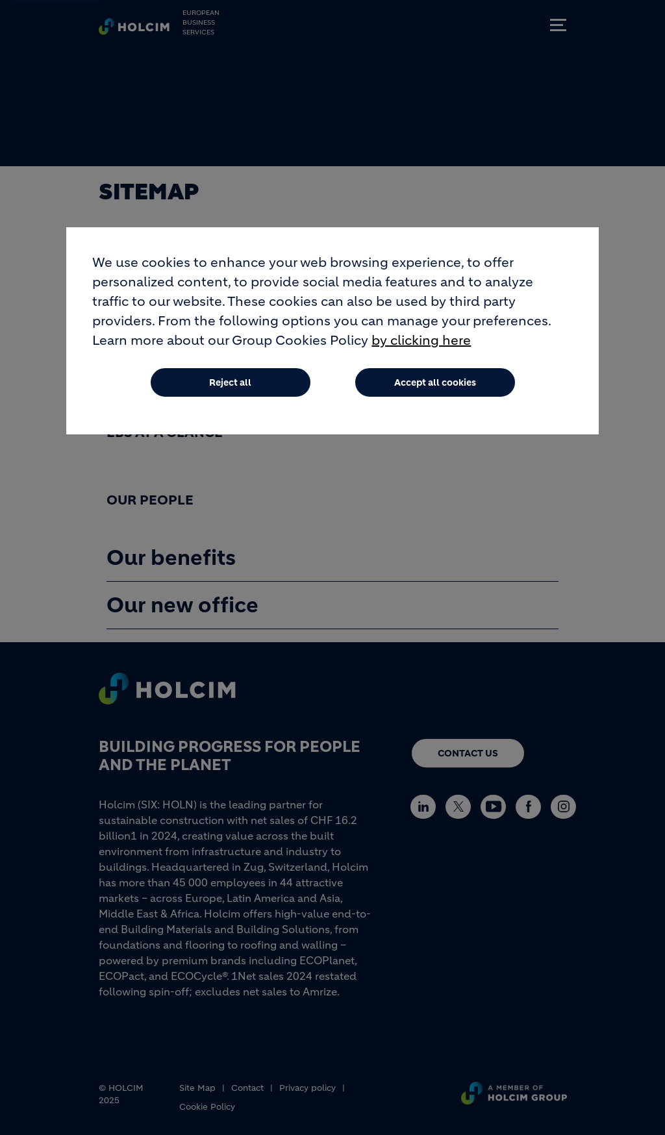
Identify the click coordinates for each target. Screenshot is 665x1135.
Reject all (230, 386)
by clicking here (421, 344)
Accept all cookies (435, 386)
